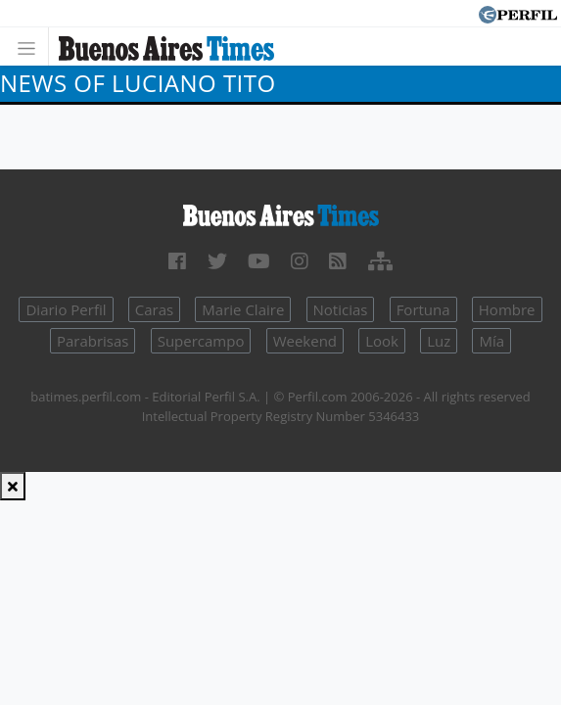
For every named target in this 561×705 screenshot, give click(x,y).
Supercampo (201, 341)
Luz (438, 341)
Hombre (507, 309)
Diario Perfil (65, 309)
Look (381, 341)
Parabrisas (93, 341)
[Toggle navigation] (32, 46)
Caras (154, 309)
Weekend (305, 341)
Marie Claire (243, 309)
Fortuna (423, 309)
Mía (491, 341)
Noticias (340, 309)
